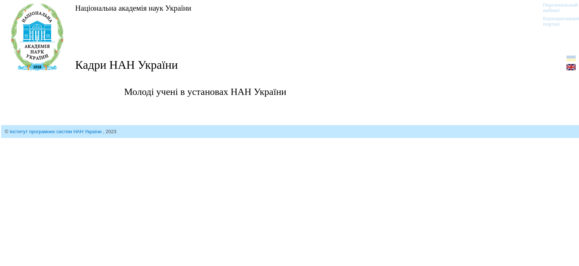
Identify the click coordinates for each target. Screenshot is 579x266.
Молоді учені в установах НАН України (205, 91)
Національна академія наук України (133, 8)
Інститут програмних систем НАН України (56, 131)
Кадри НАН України (126, 64)
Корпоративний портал (557, 21)
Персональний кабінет (557, 7)
